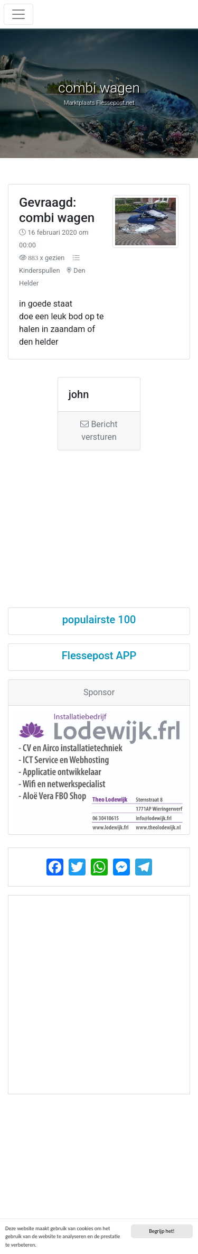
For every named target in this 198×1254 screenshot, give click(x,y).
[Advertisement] (99, 519)
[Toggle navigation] (18, 14)
